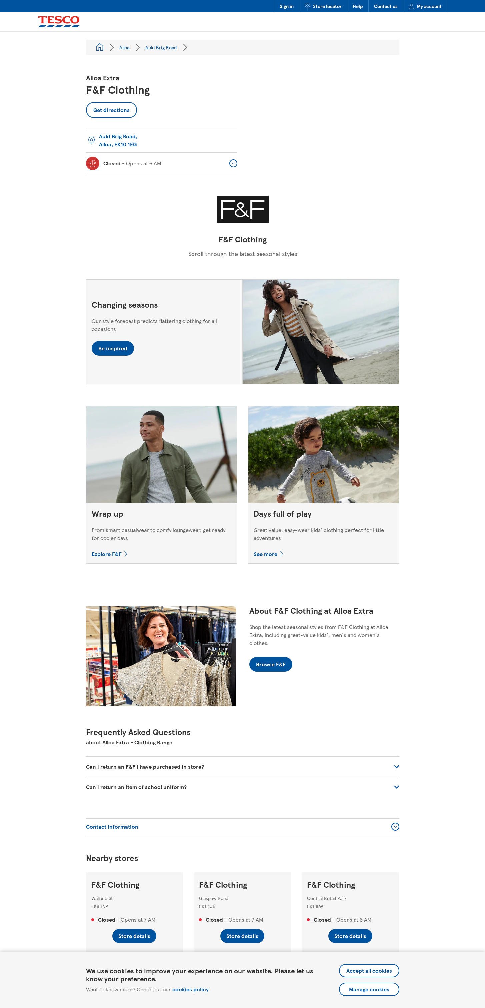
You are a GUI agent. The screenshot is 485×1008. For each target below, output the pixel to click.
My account (425, 6)
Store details (134, 936)
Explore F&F (107, 554)
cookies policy (190, 989)
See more (265, 554)
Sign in (287, 6)
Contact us (386, 6)
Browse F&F (271, 664)
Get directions (108, 108)
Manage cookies (369, 989)
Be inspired (112, 348)
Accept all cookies (369, 970)
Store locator (323, 6)
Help (358, 6)
